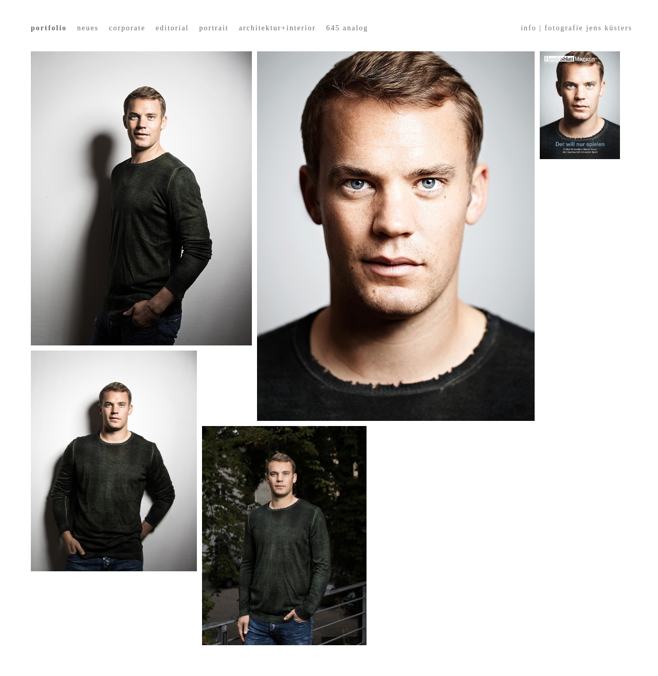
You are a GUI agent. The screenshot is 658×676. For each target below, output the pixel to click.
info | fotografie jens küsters (576, 28)
